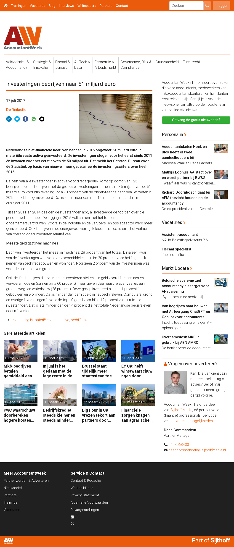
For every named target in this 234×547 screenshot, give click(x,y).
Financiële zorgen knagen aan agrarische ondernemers (135, 415)
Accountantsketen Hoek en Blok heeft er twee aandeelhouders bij (184, 152)
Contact (122, 6)
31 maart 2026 (56, 402)
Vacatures (37, 6)
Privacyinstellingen (85, 510)
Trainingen (18, 6)
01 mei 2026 (54, 358)
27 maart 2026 (95, 402)
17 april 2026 (15, 402)
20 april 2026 (132, 358)
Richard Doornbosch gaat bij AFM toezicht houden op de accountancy (186, 197)
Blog (52, 6)
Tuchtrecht (191, 62)
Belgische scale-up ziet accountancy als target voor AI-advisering (185, 286)
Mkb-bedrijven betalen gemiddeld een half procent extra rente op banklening (18, 371)
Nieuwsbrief (13, 488)
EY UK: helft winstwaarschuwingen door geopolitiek (137, 371)
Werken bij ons (82, 488)
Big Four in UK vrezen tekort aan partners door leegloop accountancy (98, 415)
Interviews (66, 6)
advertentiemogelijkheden (192, 421)
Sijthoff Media (181, 410)
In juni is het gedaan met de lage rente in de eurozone (57, 371)
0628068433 (178, 444)
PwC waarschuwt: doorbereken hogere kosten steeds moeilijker (20, 415)
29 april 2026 (93, 358)
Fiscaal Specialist (176, 249)
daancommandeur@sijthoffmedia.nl (197, 450)
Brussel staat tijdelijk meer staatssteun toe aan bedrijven (97, 371)
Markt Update (175, 268)
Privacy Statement (85, 495)
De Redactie (16, 110)
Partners (106, 6)
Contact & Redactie (86, 481)
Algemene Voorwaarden (89, 502)
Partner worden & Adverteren (26, 481)
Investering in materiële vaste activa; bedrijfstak (50, 320)
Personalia (172, 134)
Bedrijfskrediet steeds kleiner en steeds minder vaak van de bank (59, 415)
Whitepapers (86, 6)
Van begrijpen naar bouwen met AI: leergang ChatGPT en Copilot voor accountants (186, 311)
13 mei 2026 (15, 358)
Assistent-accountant (180, 234)
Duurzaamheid (167, 62)
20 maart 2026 (134, 402)
